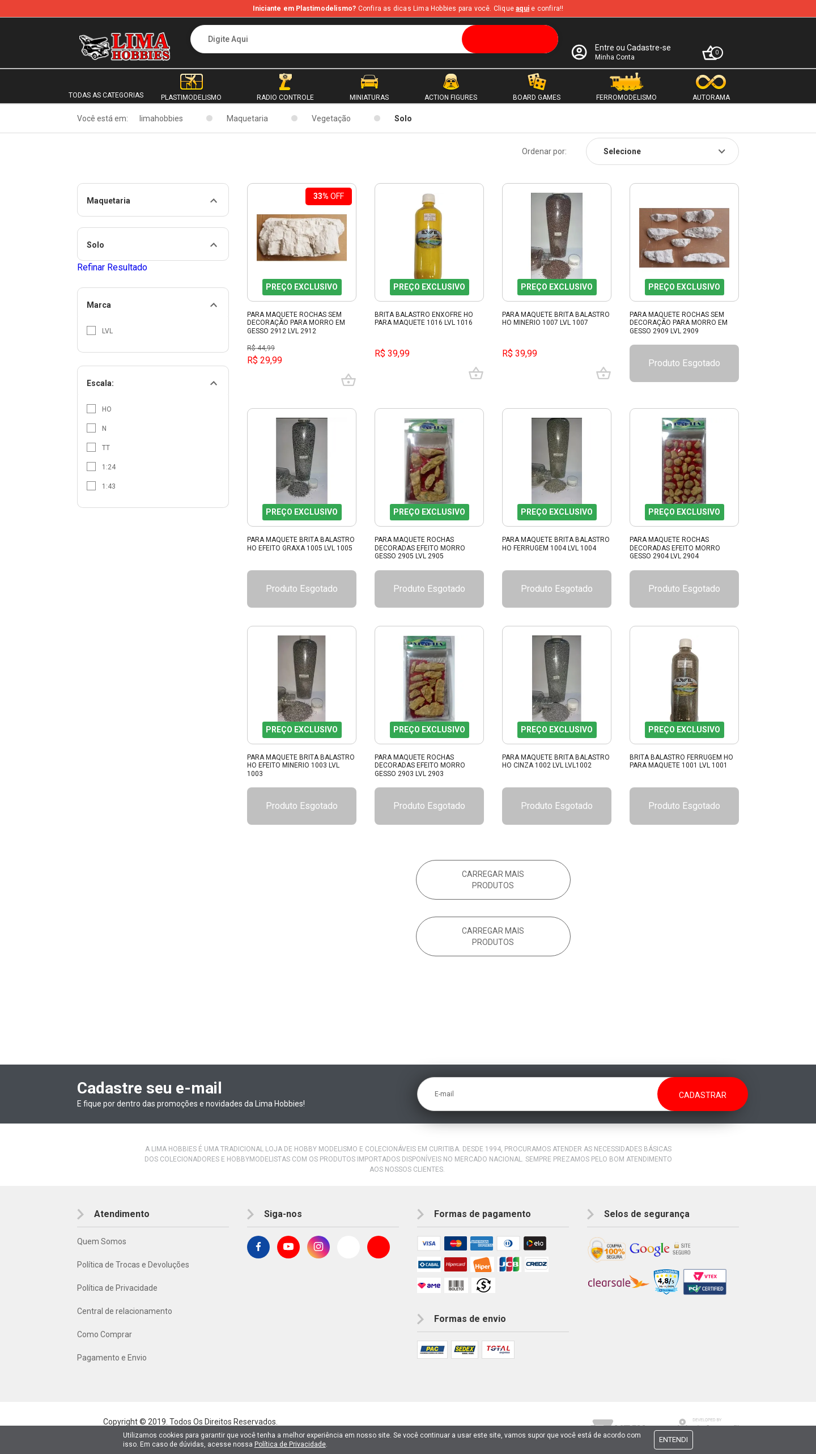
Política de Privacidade (117, 1287)
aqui (522, 8)
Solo (403, 118)
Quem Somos (101, 1241)
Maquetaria (247, 118)
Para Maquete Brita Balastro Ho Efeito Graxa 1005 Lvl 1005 (301, 544)
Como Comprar (104, 1334)
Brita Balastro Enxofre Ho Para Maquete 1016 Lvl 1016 (424, 319)
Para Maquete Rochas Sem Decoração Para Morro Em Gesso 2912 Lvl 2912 (296, 323)
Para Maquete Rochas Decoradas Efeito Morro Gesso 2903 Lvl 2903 (420, 765)
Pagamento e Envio (112, 1357)
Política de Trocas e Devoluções (133, 1264)
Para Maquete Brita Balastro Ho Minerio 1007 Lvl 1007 (556, 319)
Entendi (673, 1439)
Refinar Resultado (112, 267)
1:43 (101, 485)
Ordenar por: (544, 151)
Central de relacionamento (124, 1311)
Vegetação (331, 118)
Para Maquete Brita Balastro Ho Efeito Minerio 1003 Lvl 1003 (301, 765)
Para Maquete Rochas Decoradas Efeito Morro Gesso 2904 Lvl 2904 (675, 548)
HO (99, 408)
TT (98, 447)
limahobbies (161, 118)
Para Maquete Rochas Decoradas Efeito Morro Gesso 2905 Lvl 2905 (420, 548)
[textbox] (374, 39)
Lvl (100, 330)
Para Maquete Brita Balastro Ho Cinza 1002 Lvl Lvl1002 (556, 761)
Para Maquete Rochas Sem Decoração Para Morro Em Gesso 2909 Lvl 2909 (679, 323)
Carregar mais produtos (493, 880)
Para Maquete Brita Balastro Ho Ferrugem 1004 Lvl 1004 (556, 544)
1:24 (101, 466)
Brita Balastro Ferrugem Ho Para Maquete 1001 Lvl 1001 (681, 761)
